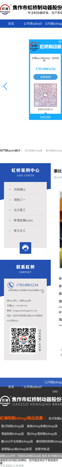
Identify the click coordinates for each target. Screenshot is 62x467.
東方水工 (17, 230)
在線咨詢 (45, 77)
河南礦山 (17, 189)
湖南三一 (17, 199)
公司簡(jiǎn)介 (33, 23)
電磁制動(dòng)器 (12, 433)
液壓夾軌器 (42, 449)
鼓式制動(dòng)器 (33, 150)
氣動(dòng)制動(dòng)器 (42, 426)
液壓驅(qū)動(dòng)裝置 (16, 449)
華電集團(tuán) (21, 220)
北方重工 (17, 210)
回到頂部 (45, 117)
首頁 (11, 23)
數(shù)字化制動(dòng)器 (17, 441)
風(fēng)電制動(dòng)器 (42, 433)
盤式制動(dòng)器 (12, 426)
